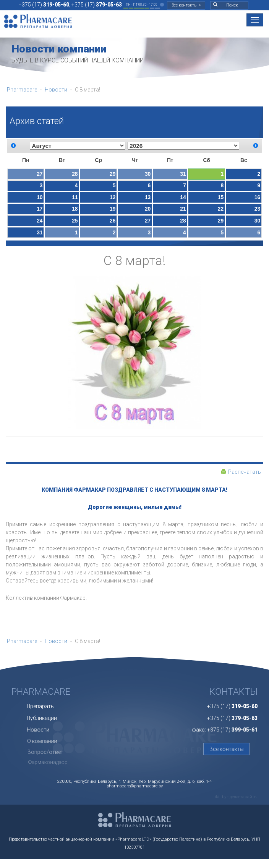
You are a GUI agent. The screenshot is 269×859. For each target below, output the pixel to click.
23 (257, 209)
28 (75, 174)
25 (75, 221)
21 (183, 209)
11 (75, 197)
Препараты (42, 701)
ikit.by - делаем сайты (236, 796)
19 (112, 209)
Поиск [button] (225, 5)
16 (257, 197)
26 (112, 221)
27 (39, 174)
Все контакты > (186, 5)
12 (112, 197)
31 (183, 174)
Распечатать (241, 472)
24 (39, 221)
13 (148, 197)
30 (148, 174)
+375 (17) (44, 5)
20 (148, 209)
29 (112, 174)
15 (221, 197)
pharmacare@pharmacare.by (135, 786)
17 (39, 209)
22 (221, 209)
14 (183, 197)
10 (39, 197)
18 (75, 209)
